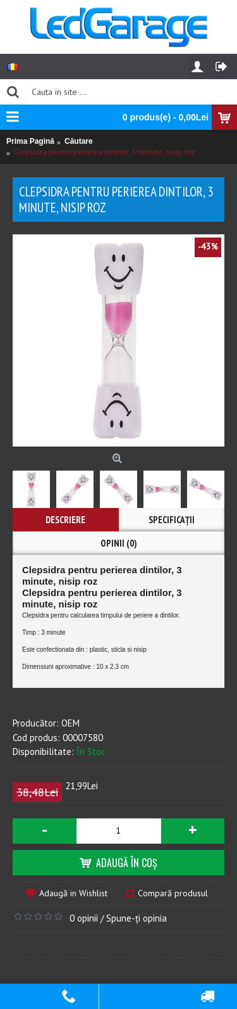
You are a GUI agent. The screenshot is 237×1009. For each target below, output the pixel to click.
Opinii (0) (118, 543)
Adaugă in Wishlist (73, 893)
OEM (70, 723)
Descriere (65, 520)
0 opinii (84, 918)
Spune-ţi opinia (136, 918)
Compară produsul (173, 893)
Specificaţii (172, 520)
